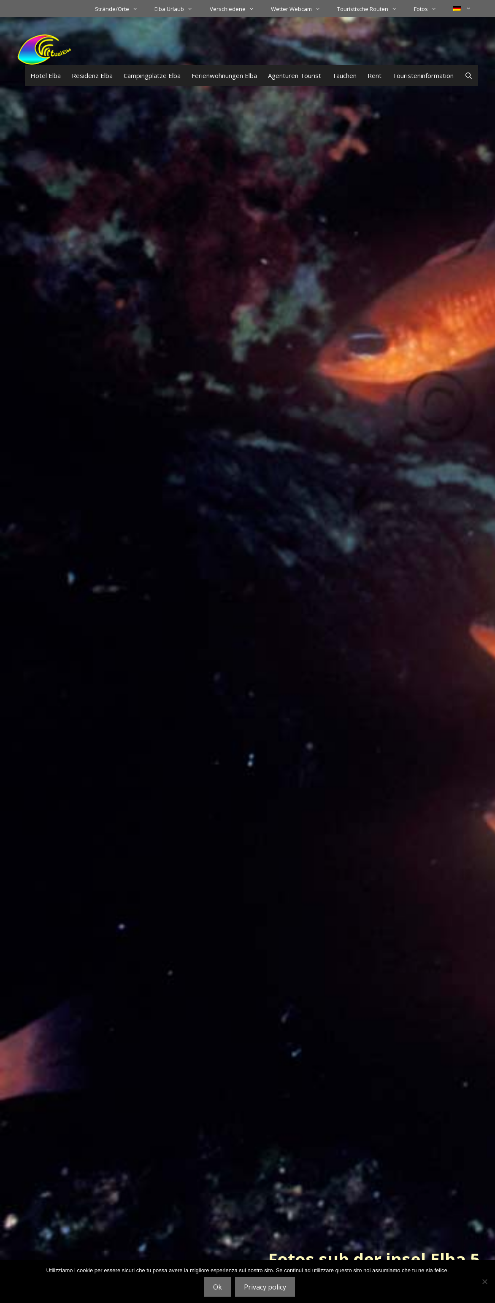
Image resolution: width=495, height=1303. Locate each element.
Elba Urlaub (177, 8)
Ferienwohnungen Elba (224, 75)
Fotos (429, 8)
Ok (217, 1287)
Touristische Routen (371, 8)
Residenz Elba (92, 75)
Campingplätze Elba (152, 75)
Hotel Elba (45, 75)
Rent (374, 75)
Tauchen (344, 75)
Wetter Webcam (300, 8)
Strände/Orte (120, 8)
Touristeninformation (423, 75)
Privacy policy (265, 1287)
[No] (484, 1281)
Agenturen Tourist (294, 75)
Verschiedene (236, 8)
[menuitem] (462, 8)
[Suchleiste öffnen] (468, 75)
